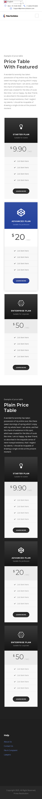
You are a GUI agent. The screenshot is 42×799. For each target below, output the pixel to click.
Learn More (21, 191)
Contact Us (8, 746)
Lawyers (7, 754)
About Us (8, 741)
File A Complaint (10, 750)
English (8, 1)
